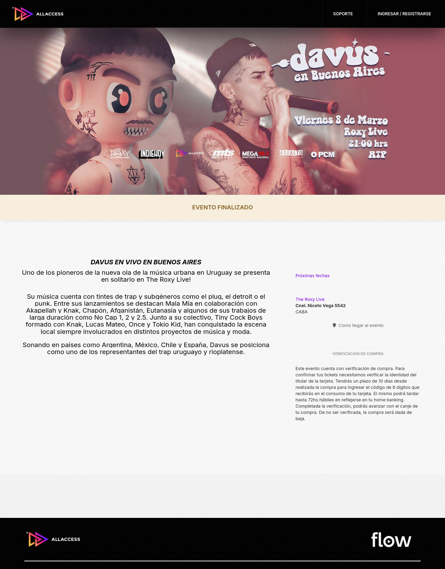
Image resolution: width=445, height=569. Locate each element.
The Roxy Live (310, 299)
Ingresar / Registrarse (404, 13)
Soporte (343, 13)
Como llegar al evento (358, 325)
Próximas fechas (313, 275)
